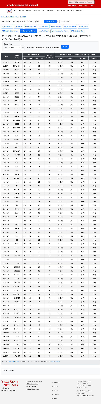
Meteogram (56, 26)
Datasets (36, 10)
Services (70, 10)
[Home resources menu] (15, 10)
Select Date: (8, 44)
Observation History (28, 31)
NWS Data (60, 10)
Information (7, 26)
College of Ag (5, 388)
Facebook (56, 382)
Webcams (79, 10)
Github (55, 390)
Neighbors (83, 26)
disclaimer (83, 6)
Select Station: (6, 21)
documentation (55, 361)
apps (91, 6)
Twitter (55, 386)
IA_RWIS (23, 17)
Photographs (30, 26)
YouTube (55, 394)
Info (43, 10)
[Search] (81, 2)
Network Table (70, 26)
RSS (54, 398)
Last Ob (18, 26)
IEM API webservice (13, 361)
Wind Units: (49, 47)
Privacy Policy (81, 393)
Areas (28, 10)
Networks (50, 10)
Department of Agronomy (8, 390)
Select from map (65, 21)
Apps (21, 10)
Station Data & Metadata (9, 17)
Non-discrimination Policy (84, 391)
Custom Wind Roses (60, 31)
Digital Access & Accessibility (85, 395)
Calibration (43, 26)
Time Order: (30, 47)
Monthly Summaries (10, 31)
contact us (72, 6)
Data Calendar (77, 31)
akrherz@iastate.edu (33, 389)
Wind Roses (44, 31)
